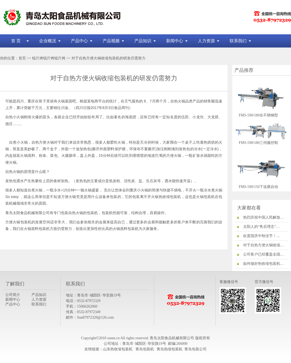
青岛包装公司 (195, 349)
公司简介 (12, 295)
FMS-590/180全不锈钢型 (261, 113)
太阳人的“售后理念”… (261, 227)
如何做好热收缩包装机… (263, 264)
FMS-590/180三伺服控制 (261, 141)
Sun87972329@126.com (95, 317)
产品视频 (111, 41)
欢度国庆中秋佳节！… (261, 236)
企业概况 (47, 41)
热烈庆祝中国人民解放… (263, 217)
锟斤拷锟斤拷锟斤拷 (48, 58)
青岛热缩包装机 (170, 349)
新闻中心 (174, 41)
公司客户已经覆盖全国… (263, 254)
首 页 (16, 41)
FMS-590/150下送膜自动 (261, 185)
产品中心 (79, 41)
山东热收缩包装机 (118, 349)
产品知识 (142, 41)
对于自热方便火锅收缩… (263, 245)
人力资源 (206, 41)
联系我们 (238, 41)
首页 (22, 58)
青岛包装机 (144, 349)
